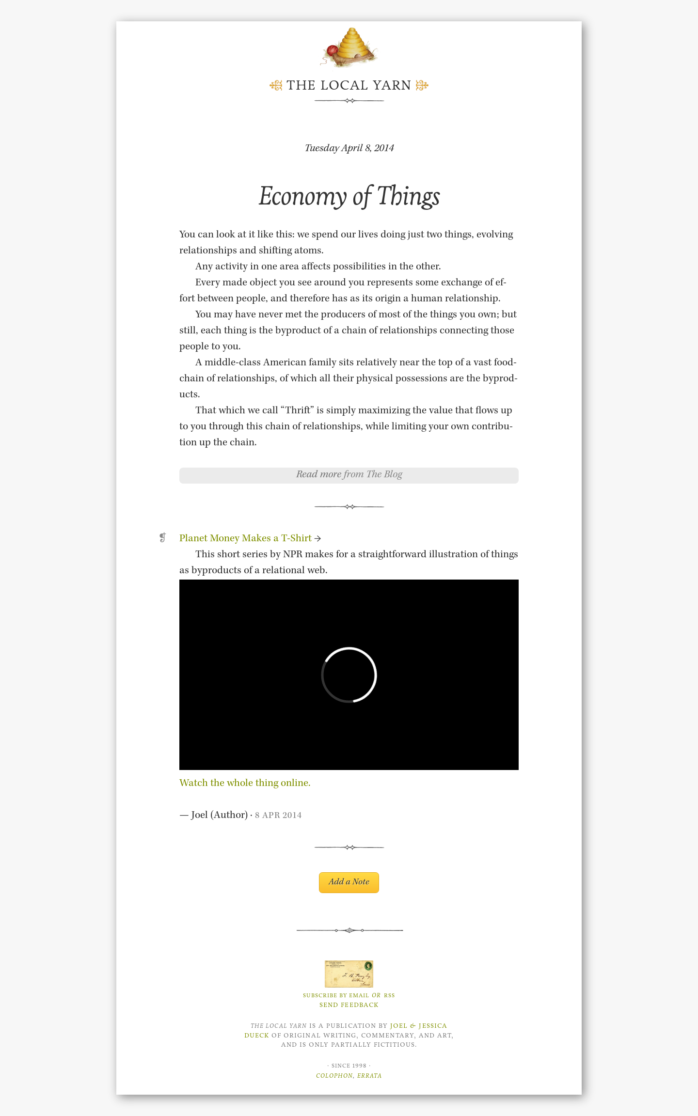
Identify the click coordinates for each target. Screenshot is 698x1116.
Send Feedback (349, 1005)
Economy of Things (349, 195)
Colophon (334, 1075)
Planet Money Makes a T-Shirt (245, 539)
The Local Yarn (349, 85)
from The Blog (373, 475)
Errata (369, 1075)
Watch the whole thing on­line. (245, 784)
